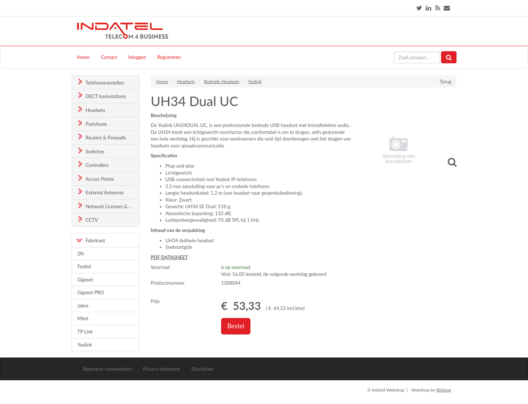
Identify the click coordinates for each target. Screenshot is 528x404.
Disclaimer (202, 369)
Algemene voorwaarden (107, 369)
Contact (109, 57)
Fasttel (84, 266)
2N (80, 254)
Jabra (82, 305)
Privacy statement (161, 369)
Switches (90, 150)
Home (83, 57)
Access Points (95, 178)
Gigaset (85, 280)
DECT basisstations (101, 95)
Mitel (82, 318)
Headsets (90, 109)
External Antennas (100, 191)
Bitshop (443, 390)
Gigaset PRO (90, 292)
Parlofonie (91, 123)
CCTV (87, 219)
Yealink (84, 345)
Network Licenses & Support (108, 205)
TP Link (85, 331)
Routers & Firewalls (101, 137)
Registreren (169, 57)
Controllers (92, 164)
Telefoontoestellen (100, 82)
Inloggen (137, 57)
